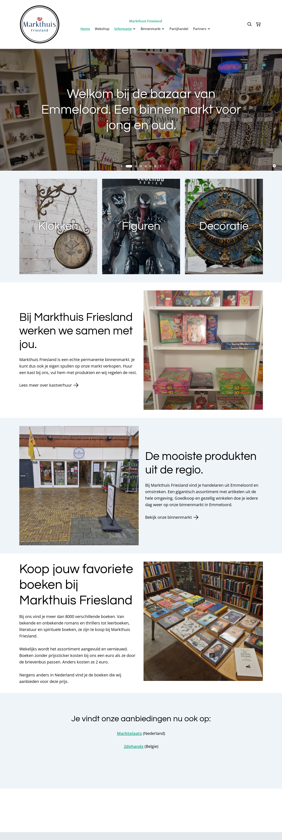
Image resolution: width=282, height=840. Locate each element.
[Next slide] (160, 166)
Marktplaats (129, 733)
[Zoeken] (249, 24)
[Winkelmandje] (258, 24)
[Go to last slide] (121, 166)
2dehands (134, 746)
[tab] (128, 166)
